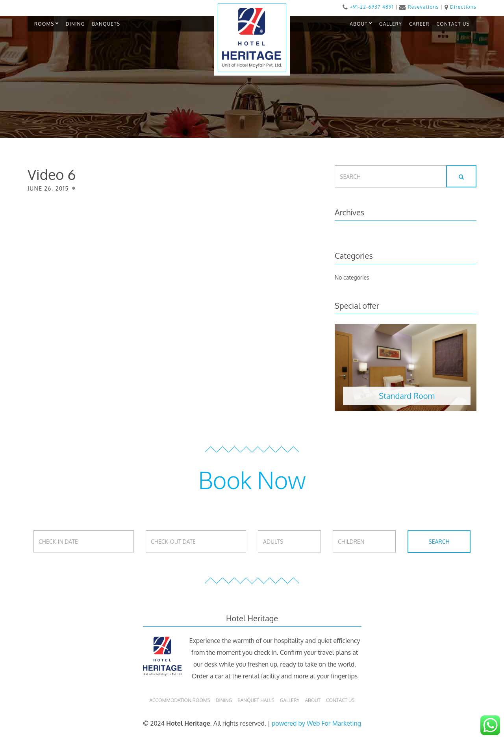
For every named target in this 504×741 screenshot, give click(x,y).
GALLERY (390, 24)
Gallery (290, 700)
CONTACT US (453, 24)
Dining (224, 700)
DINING (75, 24)
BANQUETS (106, 24)
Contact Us (340, 700)
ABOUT (359, 24)
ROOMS (44, 24)
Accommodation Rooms (179, 700)
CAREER (419, 24)
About (313, 700)
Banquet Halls (255, 700)
